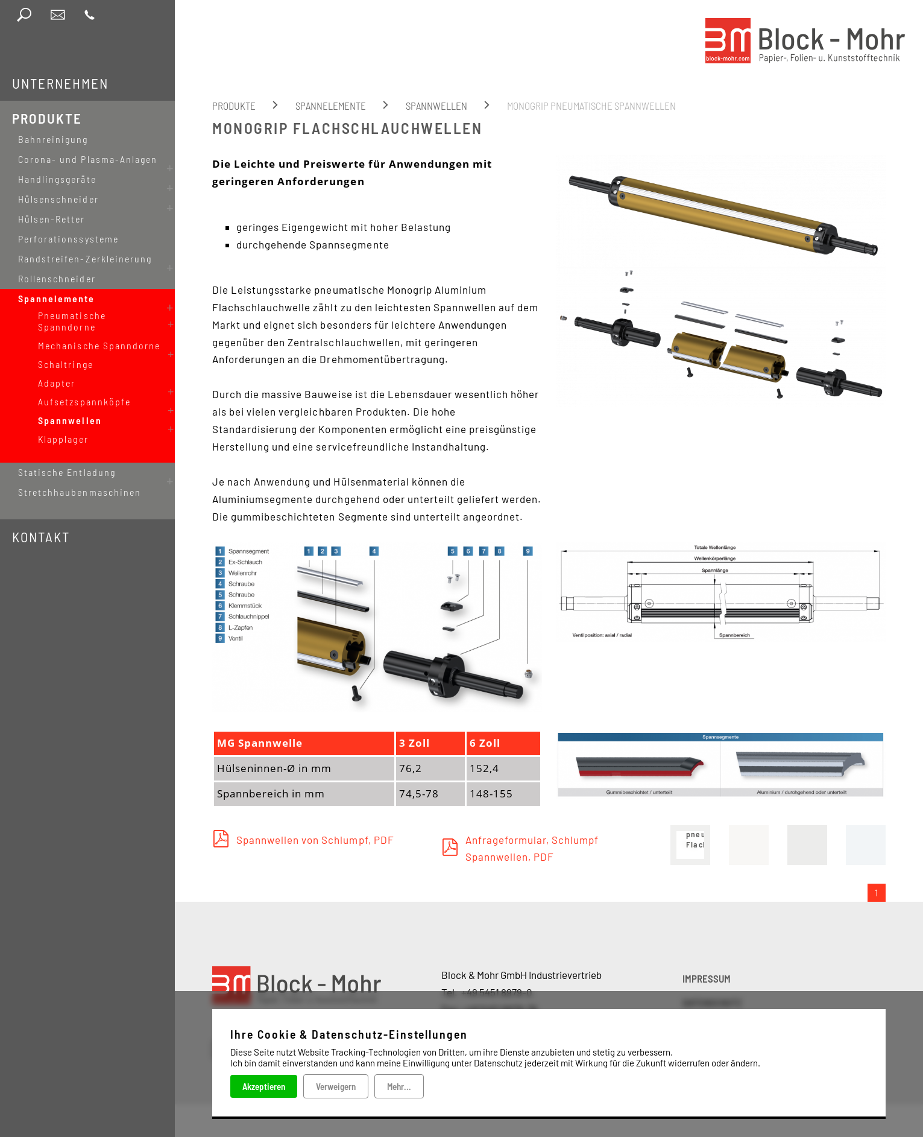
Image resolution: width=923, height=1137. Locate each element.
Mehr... (399, 1086)
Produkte (47, 118)
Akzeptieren (263, 1086)
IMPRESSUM (706, 978)
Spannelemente (330, 106)
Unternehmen (60, 83)
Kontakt (41, 503)
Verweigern (336, 1086)
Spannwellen (436, 106)
